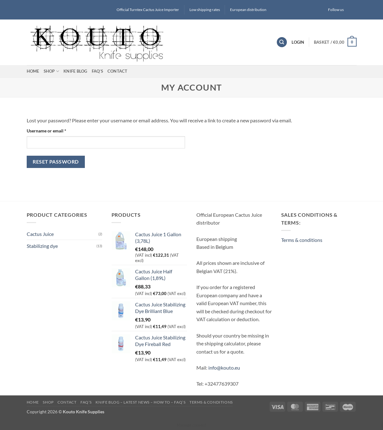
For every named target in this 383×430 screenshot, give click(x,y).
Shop (51, 71)
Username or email (55, 130)
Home (33, 71)
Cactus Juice (40, 234)
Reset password (56, 162)
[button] (335, 42)
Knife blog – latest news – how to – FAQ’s (140, 402)
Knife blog (75, 71)
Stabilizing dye (42, 246)
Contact (117, 71)
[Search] (282, 42)
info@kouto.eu (224, 368)
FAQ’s (97, 71)
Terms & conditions (301, 240)
